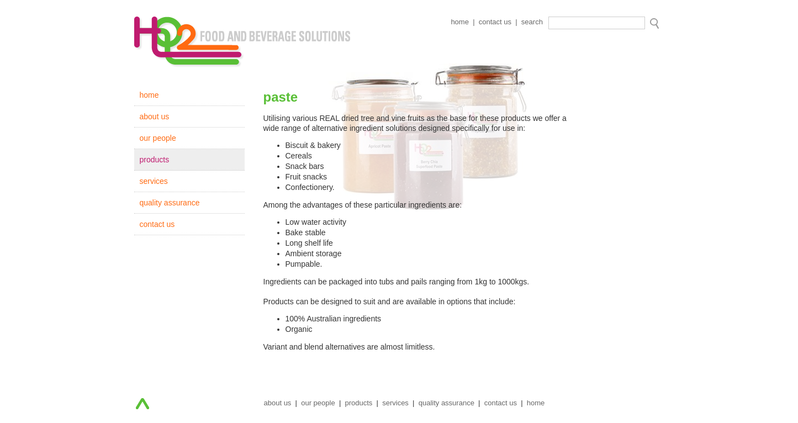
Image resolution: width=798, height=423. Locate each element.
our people (158, 138)
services (154, 181)
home (460, 22)
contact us (495, 22)
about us (155, 116)
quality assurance (170, 202)
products (155, 159)
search (532, 22)
